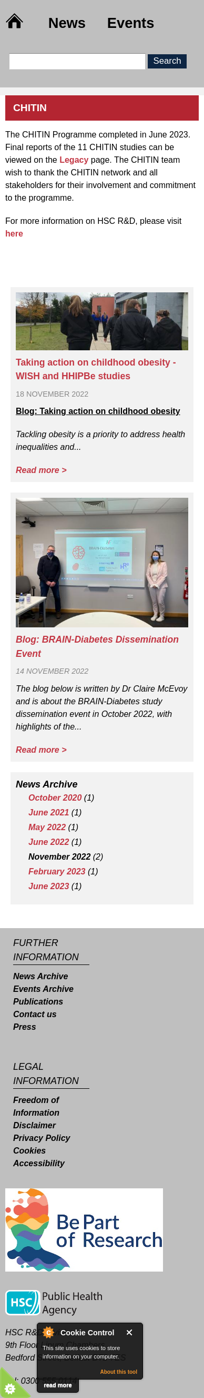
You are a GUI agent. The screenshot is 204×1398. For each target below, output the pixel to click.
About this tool (118, 1372)
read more (58, 1385)
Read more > (41, 470)
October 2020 (54, 797)
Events (131, 23)
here (14, 233)
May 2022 (47, 827)
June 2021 (48, 812)
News (67, 23)
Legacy (73, 159)
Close (131, 1332)
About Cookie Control (47, 1332)
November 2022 (59, 856)
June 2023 (48, 886)
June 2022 (48, 842)
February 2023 (57, 871)
